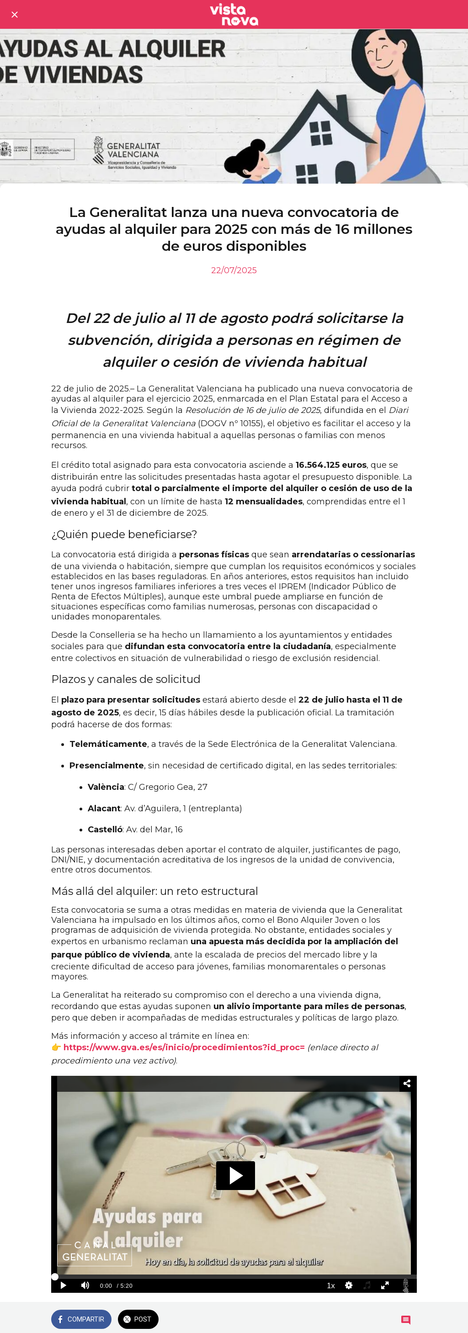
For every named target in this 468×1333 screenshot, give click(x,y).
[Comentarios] (406, 1320)
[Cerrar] (14, 14)
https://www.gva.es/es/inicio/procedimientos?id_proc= (184, 1047)
